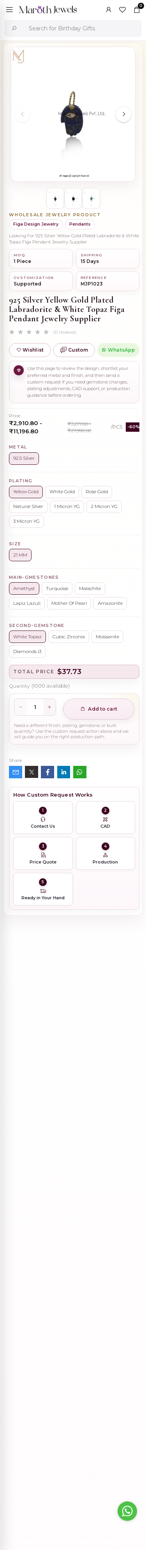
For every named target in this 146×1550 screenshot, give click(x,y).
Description (25, 1091)
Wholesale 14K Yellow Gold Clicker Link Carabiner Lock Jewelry (89, 1369)
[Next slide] (123, 114)
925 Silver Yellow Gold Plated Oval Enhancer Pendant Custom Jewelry (89, 1328)
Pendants (80, 224)
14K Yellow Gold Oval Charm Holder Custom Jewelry (91, 1493)
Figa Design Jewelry (35, 224)
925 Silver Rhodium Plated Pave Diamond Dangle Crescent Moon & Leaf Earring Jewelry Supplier (89, 1287)
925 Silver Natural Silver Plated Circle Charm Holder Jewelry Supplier (92, 1451)
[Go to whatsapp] (127, 1511)
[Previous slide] (22, 114)
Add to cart (98, 709)
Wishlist (30, 350)
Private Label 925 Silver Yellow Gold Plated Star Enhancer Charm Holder (90, 1411)
